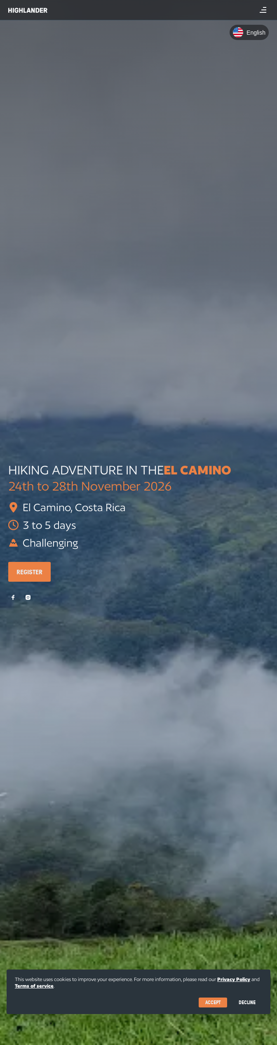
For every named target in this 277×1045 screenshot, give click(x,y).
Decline (247, 1002)
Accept (213, 1002)
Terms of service (34, 986)
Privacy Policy (233, 979)
